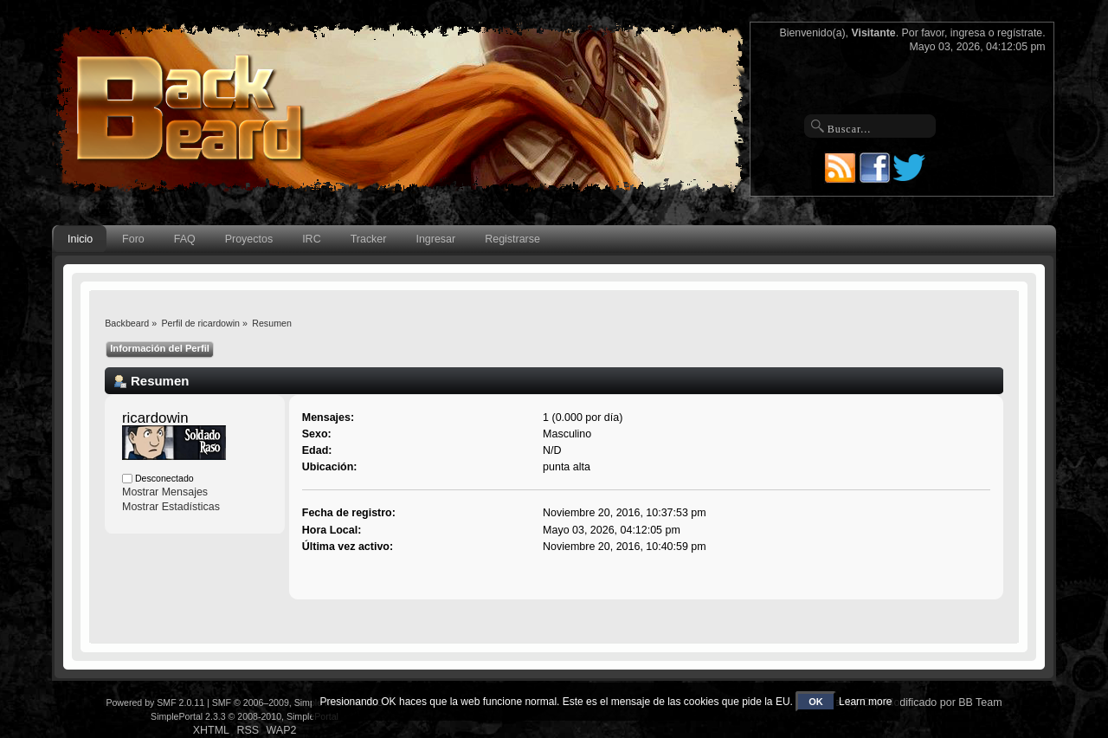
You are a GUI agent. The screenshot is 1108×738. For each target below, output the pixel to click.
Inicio (80, 239)
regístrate (1019, 33)
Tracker (369, 239)
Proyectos (249, 239)
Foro (133, 239)
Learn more (865, 702)
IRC (311, 239)
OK (815, 701)
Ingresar (435, 239)
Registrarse (512, 239)
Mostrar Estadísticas (171, 507)
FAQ (185, 239)
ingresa (968, 33)
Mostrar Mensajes (165, 492)
